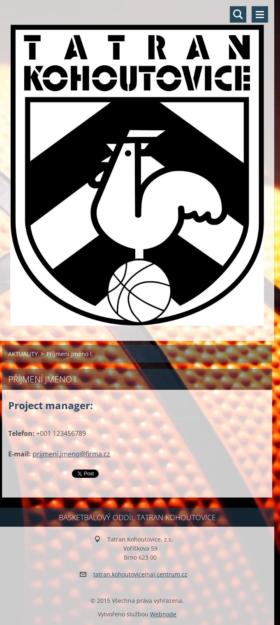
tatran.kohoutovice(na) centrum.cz (140, 574)
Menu (260, 14)
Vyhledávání (238, 14)
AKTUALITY (23, 354)
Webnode (163, 614)
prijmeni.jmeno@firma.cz (71, 453)
